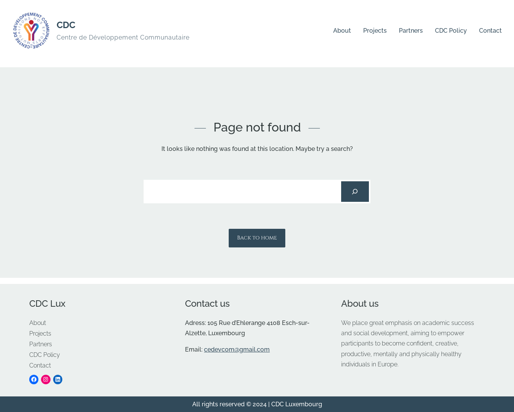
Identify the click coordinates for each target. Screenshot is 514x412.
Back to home (257, 237)
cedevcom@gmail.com (237, 349)
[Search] (355, 191)
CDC (66, 24)
